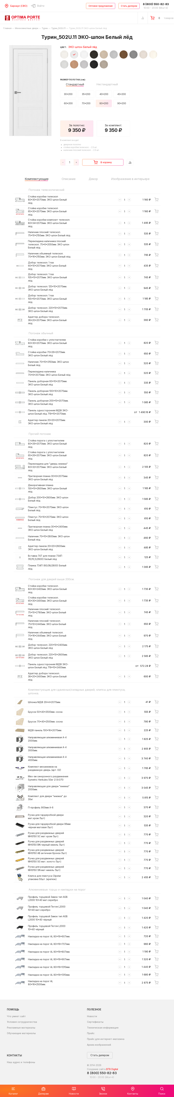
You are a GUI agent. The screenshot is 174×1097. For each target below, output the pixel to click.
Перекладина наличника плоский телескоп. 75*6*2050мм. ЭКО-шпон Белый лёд (48, 244)
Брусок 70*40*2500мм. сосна (45, 721)
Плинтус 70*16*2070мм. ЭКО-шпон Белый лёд (48, 509)
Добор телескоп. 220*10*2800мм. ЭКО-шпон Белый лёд (48, 656)
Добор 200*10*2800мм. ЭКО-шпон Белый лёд (48, 499)
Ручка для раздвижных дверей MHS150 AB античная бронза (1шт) (47, 852)
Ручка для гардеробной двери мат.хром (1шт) (46, 816)
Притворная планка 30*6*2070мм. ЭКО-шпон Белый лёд (48, 478)
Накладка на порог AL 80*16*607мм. (49, 936)
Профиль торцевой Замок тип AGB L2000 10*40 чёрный (48, 918)
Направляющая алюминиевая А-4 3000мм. (47, 749)
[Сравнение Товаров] (143, 18)
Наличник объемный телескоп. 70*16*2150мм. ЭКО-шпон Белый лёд (49, 255)
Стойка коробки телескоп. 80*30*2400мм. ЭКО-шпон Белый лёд (47, 589)
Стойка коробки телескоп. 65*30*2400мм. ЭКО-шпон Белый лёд (47, 600)
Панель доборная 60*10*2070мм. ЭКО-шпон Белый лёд (47, 383)
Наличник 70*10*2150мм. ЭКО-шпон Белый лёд (48, 363)
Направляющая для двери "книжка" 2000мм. (49, 788)
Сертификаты (95, 1021)
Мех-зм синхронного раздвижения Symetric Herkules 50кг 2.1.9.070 (48, 778)
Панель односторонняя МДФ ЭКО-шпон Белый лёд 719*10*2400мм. (48, 666)
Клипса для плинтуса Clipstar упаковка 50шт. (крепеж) (44, 877)
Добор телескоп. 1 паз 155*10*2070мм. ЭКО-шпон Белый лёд (47, 298)
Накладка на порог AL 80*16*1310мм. (49, 974)
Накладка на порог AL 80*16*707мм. (49, 944)
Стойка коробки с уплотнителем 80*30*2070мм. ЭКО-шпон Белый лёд (47, 343)
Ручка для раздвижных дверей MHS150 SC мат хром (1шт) (46, 835)
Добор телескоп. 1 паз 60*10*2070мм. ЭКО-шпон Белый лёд (47, 265)
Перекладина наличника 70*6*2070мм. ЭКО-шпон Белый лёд (49, 373)
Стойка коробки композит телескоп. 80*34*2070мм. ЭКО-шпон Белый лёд (49, 223)
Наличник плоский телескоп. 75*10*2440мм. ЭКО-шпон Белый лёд (47, 624)
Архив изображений (99, 1044)
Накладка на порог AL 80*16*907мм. (49, 959)
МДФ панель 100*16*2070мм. (45, 730)
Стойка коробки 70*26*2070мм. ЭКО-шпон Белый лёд (46, 354)
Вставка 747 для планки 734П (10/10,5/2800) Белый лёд (45, 557)
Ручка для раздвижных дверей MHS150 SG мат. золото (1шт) (46, 860)
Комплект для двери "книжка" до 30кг (47, 798)
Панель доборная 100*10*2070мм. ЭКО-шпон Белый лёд (48, 393)
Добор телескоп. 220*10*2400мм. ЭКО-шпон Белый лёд (48, 646)
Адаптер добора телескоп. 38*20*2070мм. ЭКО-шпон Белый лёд (47, 320)
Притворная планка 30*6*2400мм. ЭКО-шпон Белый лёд (48, 528)
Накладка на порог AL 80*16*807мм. (49, 951)
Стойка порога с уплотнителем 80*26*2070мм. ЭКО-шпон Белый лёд (47, 443)
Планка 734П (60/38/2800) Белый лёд (47, 567)
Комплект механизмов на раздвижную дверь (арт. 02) (44, 768)
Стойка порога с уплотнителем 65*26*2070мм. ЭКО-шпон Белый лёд (47, 455)
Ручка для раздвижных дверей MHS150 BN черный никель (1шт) (46, 843)
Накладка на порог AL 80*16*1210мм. (49, 967)
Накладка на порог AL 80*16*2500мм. (40, 983)
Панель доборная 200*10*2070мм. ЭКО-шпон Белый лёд (48, 402)
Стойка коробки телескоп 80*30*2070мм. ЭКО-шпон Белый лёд (47, 199)
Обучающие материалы (21, 1033)
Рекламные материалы (21, 1027)
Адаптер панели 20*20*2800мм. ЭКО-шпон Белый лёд (47, 548)
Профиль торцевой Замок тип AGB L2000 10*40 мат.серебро (48, 898)
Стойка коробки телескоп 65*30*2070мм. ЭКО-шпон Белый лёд (47, 211)
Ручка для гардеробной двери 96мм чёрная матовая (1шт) (49, 826)
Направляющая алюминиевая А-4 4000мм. (47, 759)
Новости (92, 1016)
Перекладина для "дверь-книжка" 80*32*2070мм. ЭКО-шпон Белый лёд (48, 467)
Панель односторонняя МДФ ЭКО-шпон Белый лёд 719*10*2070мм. (48, 412)
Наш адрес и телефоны (21, 1062)
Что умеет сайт (16, 1016)
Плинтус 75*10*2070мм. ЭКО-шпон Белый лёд (48, 518)
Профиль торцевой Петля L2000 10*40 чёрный (46, 928)
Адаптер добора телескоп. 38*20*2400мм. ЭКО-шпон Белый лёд (47, 676)
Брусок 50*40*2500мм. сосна (45, 711)
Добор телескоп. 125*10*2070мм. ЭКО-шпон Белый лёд (47, 288)
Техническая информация (102, 1027)
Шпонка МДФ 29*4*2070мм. (44, 702)
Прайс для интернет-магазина (105, 1039)
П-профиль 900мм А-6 (40, 807)
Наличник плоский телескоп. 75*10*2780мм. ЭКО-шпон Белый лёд (47, 612)
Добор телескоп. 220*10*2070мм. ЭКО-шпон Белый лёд (48, 309)
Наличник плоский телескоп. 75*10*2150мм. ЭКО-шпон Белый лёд (49, 234)
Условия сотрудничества (22, 1021)
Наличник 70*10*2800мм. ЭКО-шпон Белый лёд (49, 538)
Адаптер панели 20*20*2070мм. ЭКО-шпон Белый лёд (47, 422)
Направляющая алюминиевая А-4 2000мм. (47, 739)
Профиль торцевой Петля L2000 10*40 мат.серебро (46, 908)
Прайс (90, 1033)
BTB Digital (112, 1069)
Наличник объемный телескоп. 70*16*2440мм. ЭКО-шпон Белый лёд (47, 635)
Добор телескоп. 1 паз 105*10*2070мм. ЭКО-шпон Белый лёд (47, 277)
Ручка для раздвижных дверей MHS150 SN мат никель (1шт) (46, 868)
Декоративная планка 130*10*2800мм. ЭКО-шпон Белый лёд (47, 488)
